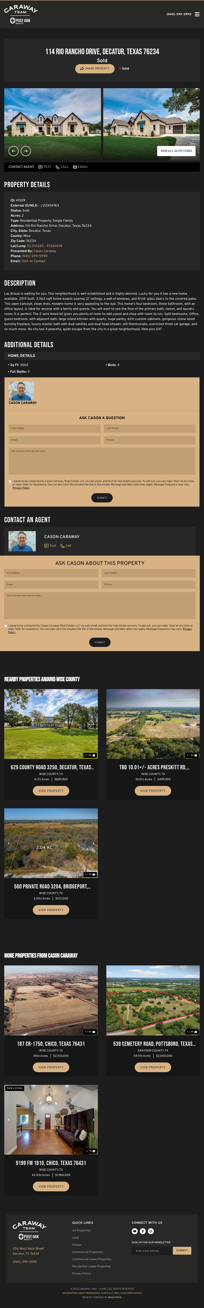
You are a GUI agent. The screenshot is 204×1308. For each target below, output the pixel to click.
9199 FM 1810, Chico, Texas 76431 (51, 1173)
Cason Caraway (44, 252)
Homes (77, 1255)
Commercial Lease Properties (92, 1269)
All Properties (81, 1240)
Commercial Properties (87, 1262)
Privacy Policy (21, 493)
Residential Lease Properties (91, 1276)
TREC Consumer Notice (128, 1303)
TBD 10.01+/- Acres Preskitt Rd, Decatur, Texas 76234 (153, 778)
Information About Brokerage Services (87, 1303)
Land (75, 1248)
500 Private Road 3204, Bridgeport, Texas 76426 (51, 897)
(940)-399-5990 (25, 1272)
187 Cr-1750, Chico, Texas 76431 (51, 1053)
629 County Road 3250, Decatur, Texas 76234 (51, 778)
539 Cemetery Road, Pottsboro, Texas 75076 (153, 1054)
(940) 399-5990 (34, 257)
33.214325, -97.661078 (44, 247)
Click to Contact (33, 262)
